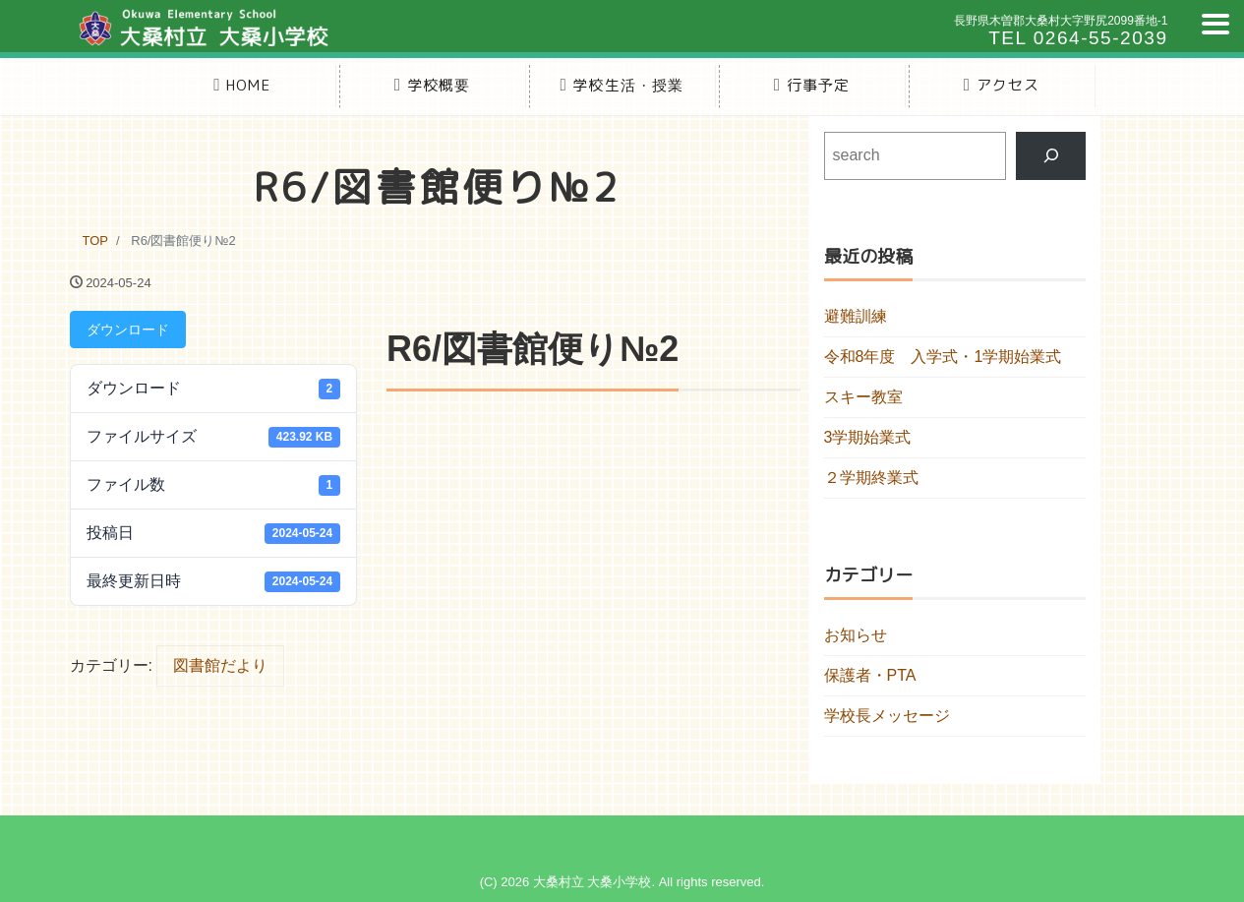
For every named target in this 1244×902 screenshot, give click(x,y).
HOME (241, 85)
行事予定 (812, 85)
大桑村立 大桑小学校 (592, 881)
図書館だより (220, 665)
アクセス (1002, 85)
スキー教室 (863, 397)
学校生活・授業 (621, 85)
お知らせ (855, 635)
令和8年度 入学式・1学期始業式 (943, 356)
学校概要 (432, 85)
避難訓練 (855, 316)
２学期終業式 (871, 477)
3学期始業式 (868, 437)
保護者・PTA (870, 675)
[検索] (1051, 156)
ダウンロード (128, 329)
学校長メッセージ (887, 715)
